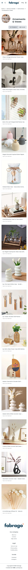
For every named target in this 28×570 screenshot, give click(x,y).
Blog (22, 2)
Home (3, 9)
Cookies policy (14, 550)
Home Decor (20, 9)
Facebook (14, 557)
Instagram (14, 559)
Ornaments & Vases (7, 10)
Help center (14, 538)
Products (13, 27)
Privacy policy (14, 548)
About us (14, 535)
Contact (14, 536)
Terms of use (14, 546)
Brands (22, 27)
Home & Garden (11, 9)
